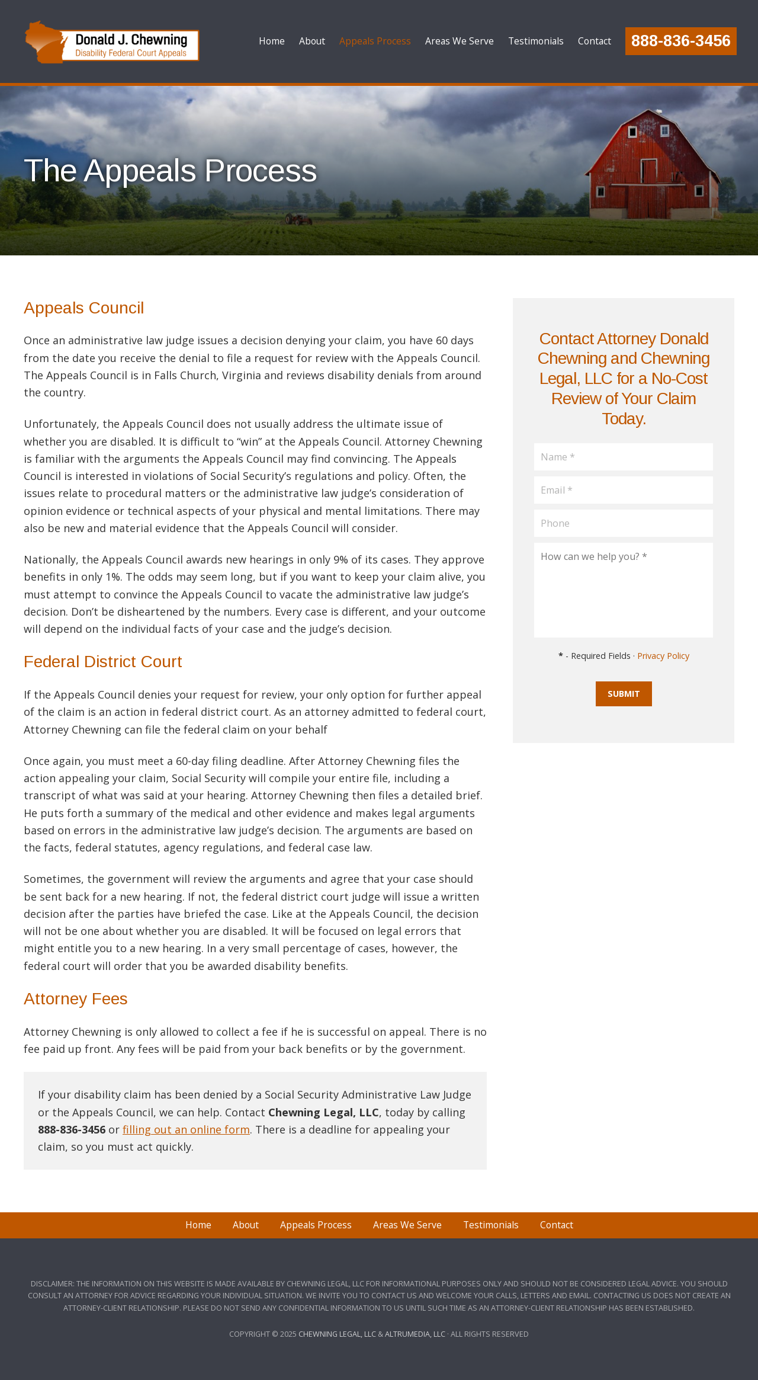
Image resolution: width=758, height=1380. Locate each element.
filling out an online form (186, 1129)
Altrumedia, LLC (415, 1334)
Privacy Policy (663, 655)
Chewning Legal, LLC (337, 1334)
